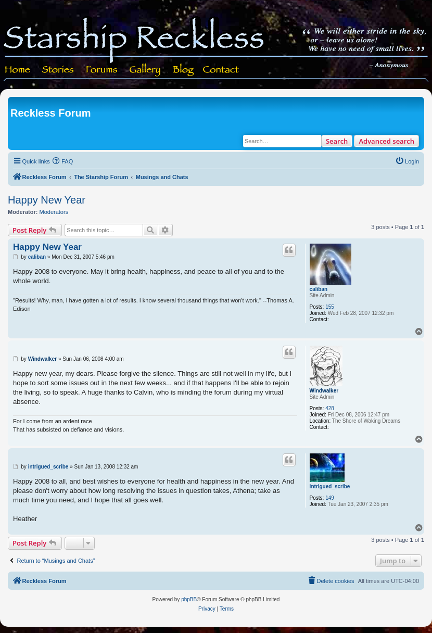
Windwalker (324, 391)
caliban (318, 289)
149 (329, 498)
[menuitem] (63, 161)
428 (329, 408)
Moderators (54, 212)
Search (337, 141)
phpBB (189, 599)
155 (329, 307)
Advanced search (386, 141)
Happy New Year (46, 200)
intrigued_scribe (330, 486)
